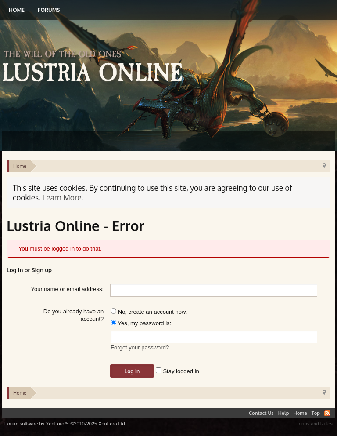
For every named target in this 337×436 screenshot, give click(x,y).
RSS (327, 413)
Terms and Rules (314, 423)
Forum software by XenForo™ (65, 423)
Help (283, 413)
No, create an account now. (149, 312)
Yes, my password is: (141, 323)
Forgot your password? (140, 347)
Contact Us (261, 413)
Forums (49, 10)
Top (316, 413)
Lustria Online (95, 67)
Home (17, 10)
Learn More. (63, 197)
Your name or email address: (67, 289)
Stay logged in (177, 371)
